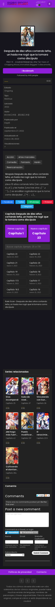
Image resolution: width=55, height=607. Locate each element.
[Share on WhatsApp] (33, 202)
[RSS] (33, 581)
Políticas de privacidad (20, 572)
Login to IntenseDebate (12, 532)
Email (22, 536)
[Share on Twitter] (20, 202)
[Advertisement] (27, 339)
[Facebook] (21, 581)
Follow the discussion (47, 495)
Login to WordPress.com (29, 532)
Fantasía (25, 162)
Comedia (11, 162)
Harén (37, 162)
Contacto (41, 572)
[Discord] (27, 581)
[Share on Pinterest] (47, 202)
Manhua (8, 98)
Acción (10, 157)
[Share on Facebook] (7, 202)
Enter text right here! (27, 519)
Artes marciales (26, 157)
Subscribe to (14, 553)
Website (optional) (39, 537)
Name (8, 536)
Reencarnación (14, 167)
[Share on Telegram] (27, 206)
